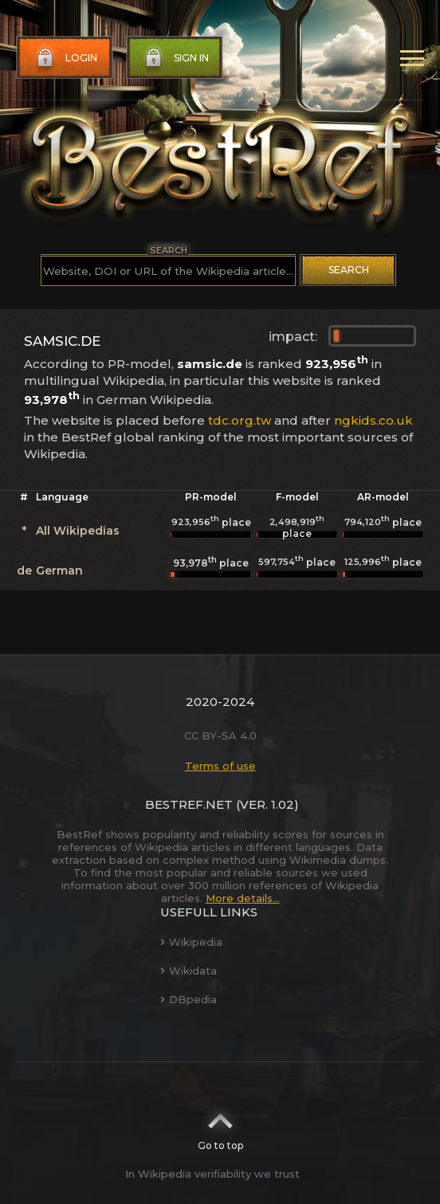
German (59, 570)
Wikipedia (191, 941)
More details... (243, 898)
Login (65, 58)
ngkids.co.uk (373, 420)
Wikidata (188, 970)
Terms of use (220, 765)
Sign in (175, 58)
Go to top (220, 1126)
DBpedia (188, 999)
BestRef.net (189, 804)
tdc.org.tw (239, 420)
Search (348, 270)
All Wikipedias (78, 531)
